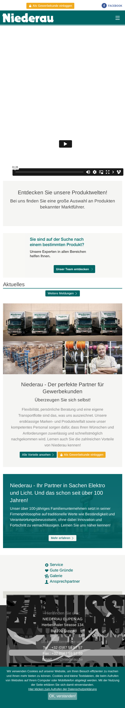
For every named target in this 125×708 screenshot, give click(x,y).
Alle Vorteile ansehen (38, 454)
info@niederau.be (68, 659)
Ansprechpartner (62, 581)
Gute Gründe (59, 570)
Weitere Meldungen (63, 293)
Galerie (53, 576)
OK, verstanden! (62, 696)
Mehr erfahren (62, 538)
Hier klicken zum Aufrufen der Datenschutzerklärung (62, 689)
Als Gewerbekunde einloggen (50, 5)
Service (54, 564)
